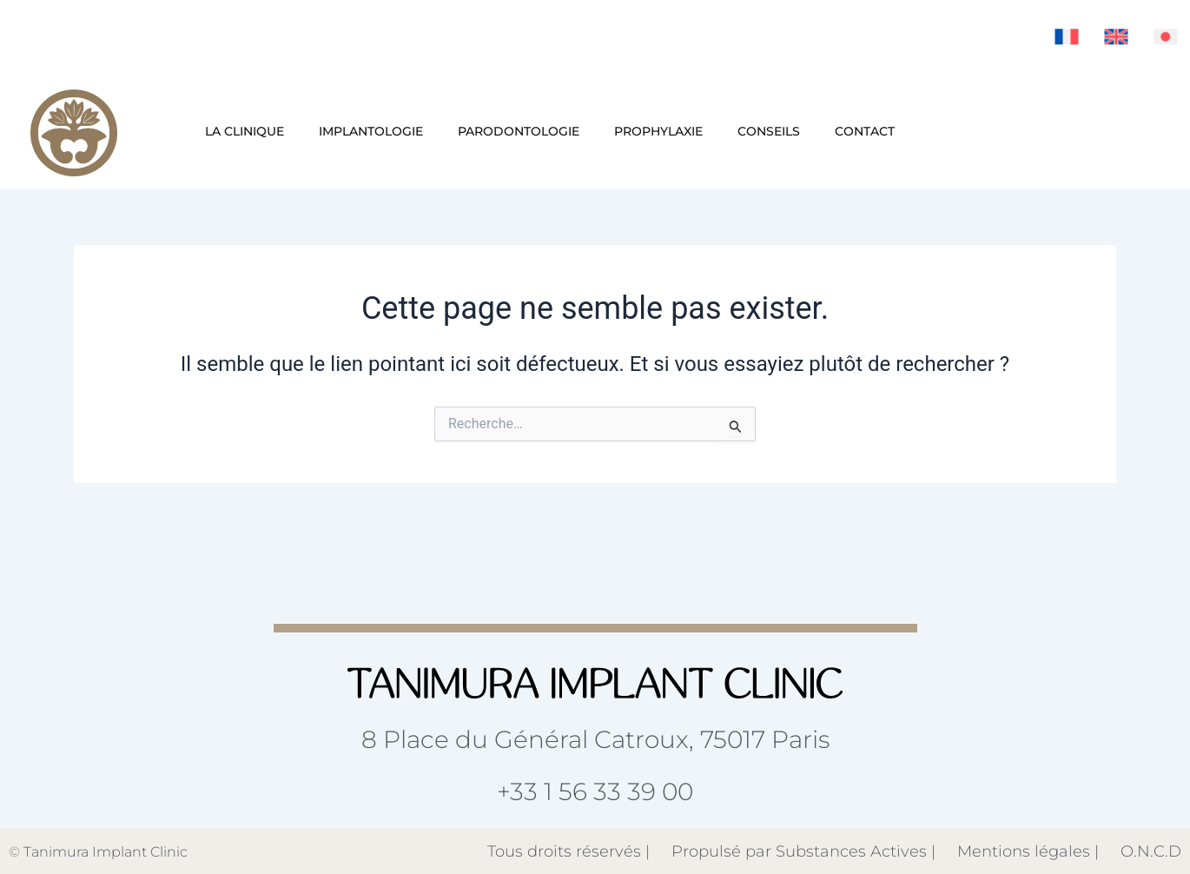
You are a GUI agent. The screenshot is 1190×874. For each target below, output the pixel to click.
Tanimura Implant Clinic (105, 852)
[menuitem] (1067, 36)
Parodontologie (518, 131)
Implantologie (371, 131)
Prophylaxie (658, 131)
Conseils (768, 131)
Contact (865, 131)
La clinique (244, 131)
